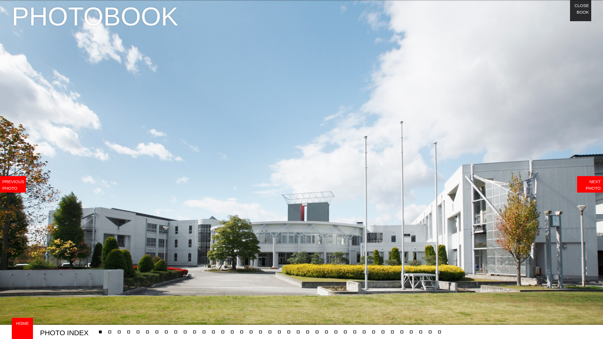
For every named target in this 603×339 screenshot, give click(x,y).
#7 (222, 328)
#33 (326, 328)
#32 (317, 328)
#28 (289, 328)
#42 (411, 328)
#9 (241, 328)
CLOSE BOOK (581, 9)
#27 (100, 328)
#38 (373, 328)
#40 (392, 328)
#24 (279, 328)
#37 (364, 328)
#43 (420, 328)
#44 (430, 328)
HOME (22, 323)
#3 (157, 328)
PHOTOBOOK (95, 16)
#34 (336, 328)
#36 (355, 328)
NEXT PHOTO (593, 185)
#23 (270, 328)
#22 (260, 328)
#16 (194, 328)
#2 (147, 328)
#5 (439, 328)
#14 (175, 328)
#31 (307, 328)
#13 (166, 328)
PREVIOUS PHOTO (13, 185)
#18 (232, 328)
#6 (204, 328)
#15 (119, 328)
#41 (402, 328)
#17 (213, 328)
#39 (383, 328)
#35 (345, 328)
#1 (109, 328)
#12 (138, 328)
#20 (251, 328)
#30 (298, 328)
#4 (185, 328)
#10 (128, 328)
